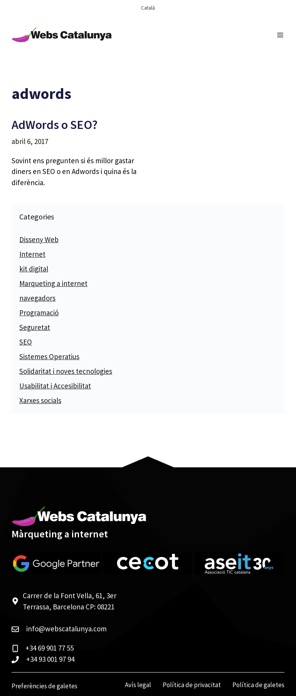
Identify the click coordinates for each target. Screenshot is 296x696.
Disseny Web (39, 239)
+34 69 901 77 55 (49, 647)
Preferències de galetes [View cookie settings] (44, 686)
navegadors (37, 298)
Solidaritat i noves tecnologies (65, 371)
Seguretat (34, 327)
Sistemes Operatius (49, 356)
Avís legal (138, 685)
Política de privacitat (192, 685)
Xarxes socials (40, 400)
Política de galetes (258, 685)
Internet (32, 254)
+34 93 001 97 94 (50, 659)
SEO (25, 341)
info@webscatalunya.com (66, 628)
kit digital (33, 268)
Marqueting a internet (53, 283)
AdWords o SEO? (55, 124)
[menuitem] (148, 8)
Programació (39, 312)
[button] (15, 680)
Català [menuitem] (148, 8)
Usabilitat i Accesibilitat (55, 385)
